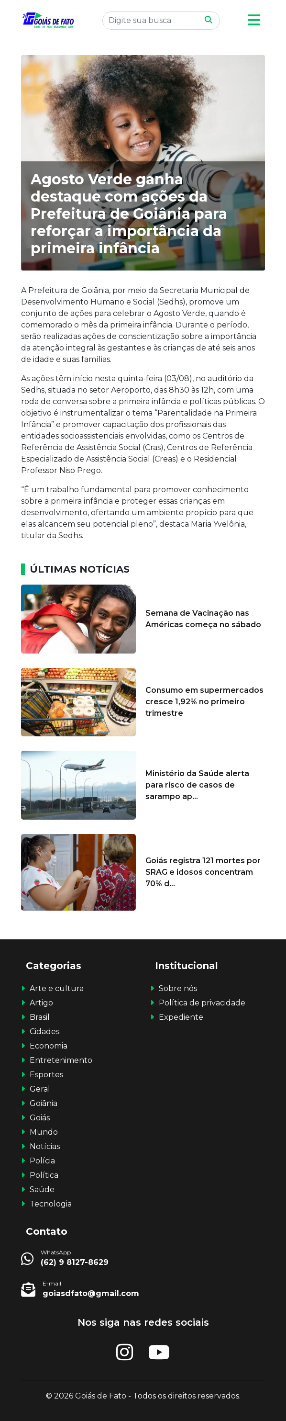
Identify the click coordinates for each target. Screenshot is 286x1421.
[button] (254, 20)
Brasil (40, 1017)
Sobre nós (178, 988)
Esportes (46, 1074)
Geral (40, 1089)
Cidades (44, 1031)
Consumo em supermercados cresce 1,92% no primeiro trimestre (204, 702)
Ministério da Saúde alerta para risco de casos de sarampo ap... (197, 785)
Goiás (40, 1117)
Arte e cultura (57, 988)
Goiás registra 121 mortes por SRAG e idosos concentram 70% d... (203, 872)
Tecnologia (51, 1203)
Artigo (41, 1002)
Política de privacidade (202, 1002)
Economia (48, 1045)
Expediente (181, 1017)
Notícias (45, 1146)
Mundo (44, 1132)
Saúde (42, 1189)
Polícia (42, 1160)
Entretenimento (61, 1060)
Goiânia (43, 1103)
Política (44, 1175)
